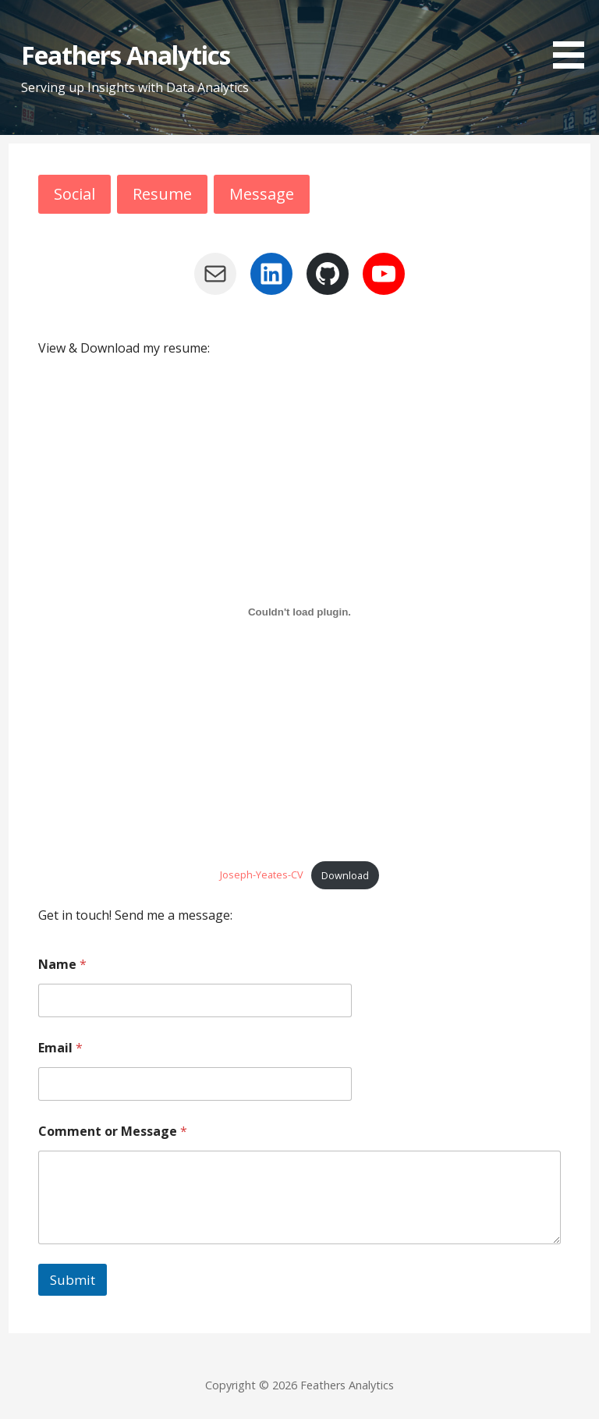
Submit (72, 1280)
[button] (574, 37)
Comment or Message (112, 1131)
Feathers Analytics (126, 55)
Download (345, 875)
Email (60, 1048)
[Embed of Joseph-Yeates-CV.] (300, 612)
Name (62, 964)
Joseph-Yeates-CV (261, 875)
